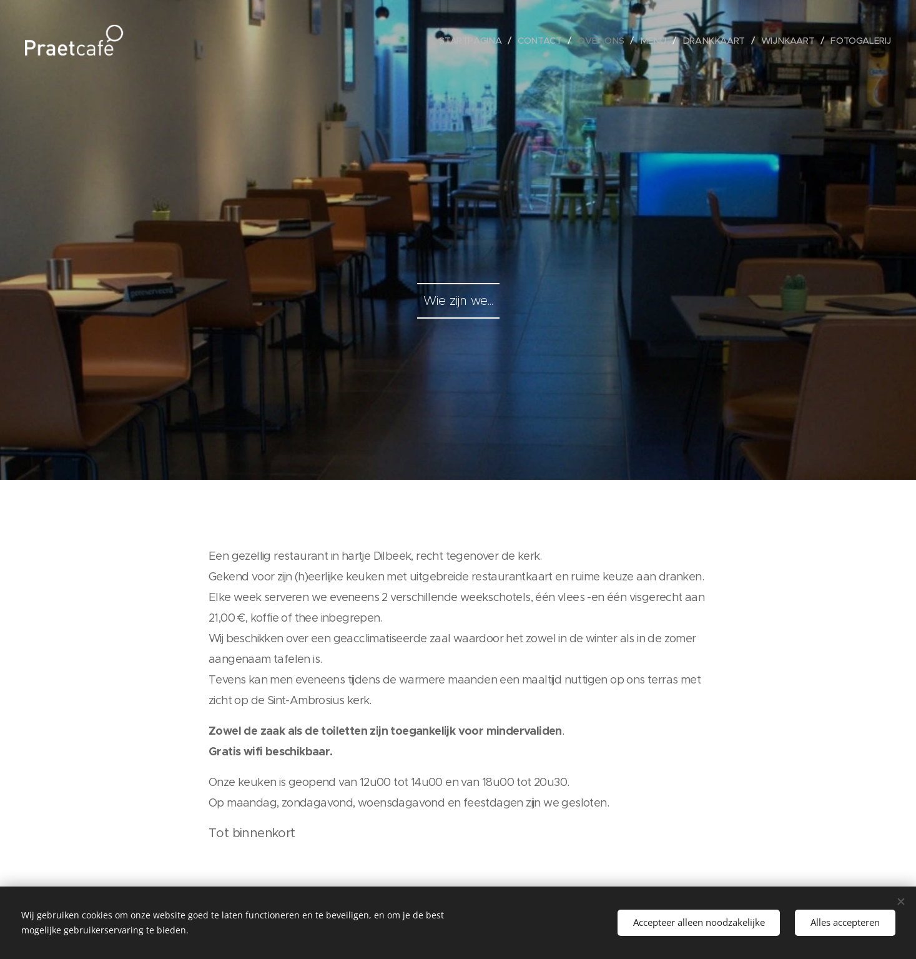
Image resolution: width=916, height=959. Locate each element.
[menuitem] (460, 40)
